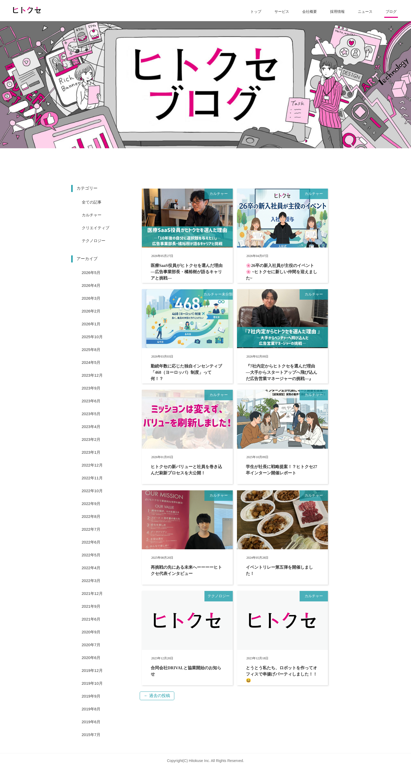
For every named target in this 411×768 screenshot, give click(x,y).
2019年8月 (91, 709)
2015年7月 (91, 734)
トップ (255, 11)
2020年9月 (91, 632)
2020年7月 (91, 645)
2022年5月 (91, 555)
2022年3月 (91, 580)
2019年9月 (91, 696)
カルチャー (218, 194)
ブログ (391, 11)
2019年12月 (92, 670)
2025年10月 (92, 336)
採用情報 (337, 11)
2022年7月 (91, 529)
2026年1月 (91, 324)
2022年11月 (92, 478)
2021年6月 (91, 619)
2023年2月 (91, 439)
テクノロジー (219, 596)
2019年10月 (92, 683)
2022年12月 (92, 465)
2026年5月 (91, 272)
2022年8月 (91, 516)
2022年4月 (91, 568)
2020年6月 (91, 657)
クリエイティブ (95, 228)
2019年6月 (91, 722)
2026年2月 (91, 311)
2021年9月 (91, 606)
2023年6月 (91, 401)
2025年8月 (91, 349)
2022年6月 (91, 542)
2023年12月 (92, 375)
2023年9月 (91, 388)
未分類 (227, 294)
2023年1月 (91, 452)
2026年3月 (91, 298)
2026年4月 (91, 285)
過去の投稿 (157, 695)
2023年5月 (91, 414)
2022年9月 (91, 503)
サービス (281, 11)
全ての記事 (91, 202)
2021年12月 (92, 593)
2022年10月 (92, 491)
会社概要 (309, 11)
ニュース (365, 11)
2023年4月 (91, 426)
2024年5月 (91, 362)
